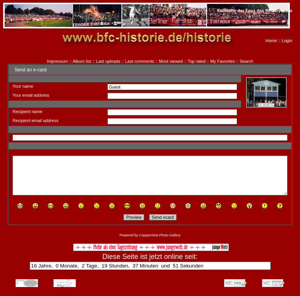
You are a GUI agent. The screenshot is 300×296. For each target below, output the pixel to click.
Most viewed (171, 61)
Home (271, 40)
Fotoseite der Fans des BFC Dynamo (254, 10)
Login (287, 40)
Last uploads (108, 61)
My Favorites (222, 61)
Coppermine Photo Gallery (159, 235)
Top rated (196, 61)
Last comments (139, 61)
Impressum (57, 61)
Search (247, 61)
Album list (82, 61)
